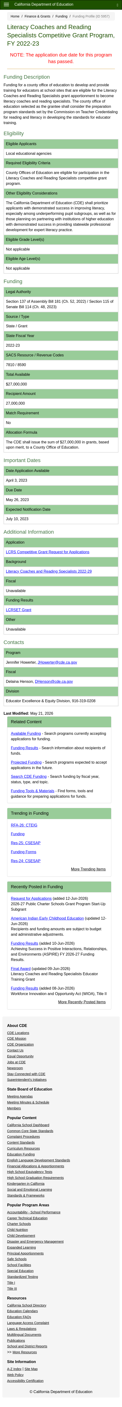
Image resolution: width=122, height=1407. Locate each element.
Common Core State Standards (30, 1131)
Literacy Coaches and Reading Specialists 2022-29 (49, 571)
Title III (12, 1288)
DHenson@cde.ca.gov (54, 682)
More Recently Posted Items (82, 1002)
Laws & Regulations (21, 1329)
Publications (16, 1340)
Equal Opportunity (20, 1056)
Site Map (31, 1369)
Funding (62, 16)
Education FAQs (19, 1317)
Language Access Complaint (28, 1323)
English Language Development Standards (38, 1160)
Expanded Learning (21, 1247)
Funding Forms (23, 852)
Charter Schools (19, 1224)
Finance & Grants (37, 16)
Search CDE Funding (29, 777)
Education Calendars (22, 1311)
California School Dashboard (28, 1125)
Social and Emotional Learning (29, 1189)
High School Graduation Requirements (35, 1178)
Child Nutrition (17, 1230)
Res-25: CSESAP (25, 843)
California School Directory (26, 1305)
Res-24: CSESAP (25, 861)
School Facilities (19, 1265)
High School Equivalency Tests (29, 1172)
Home (15, 16)
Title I (11, 1283)
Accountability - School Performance (34, 1212)
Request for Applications (31, 898)
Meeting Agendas (20, 1096)
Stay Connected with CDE (26, 1074)
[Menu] (6, 4)
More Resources (25, 1352)
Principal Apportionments (25, 1253)
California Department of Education (43, 4)
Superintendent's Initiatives (27, 1080)
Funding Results (24, 748)
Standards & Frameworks (25, 1195)
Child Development (21, 1236)
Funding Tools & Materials (32, 791)
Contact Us (15, 1050)
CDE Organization (20, 1044)
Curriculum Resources (23, 1148)
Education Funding (21, 1154)
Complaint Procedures (23, 1137)
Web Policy (15, 1375)
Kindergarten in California (25, 1184)
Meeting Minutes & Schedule (28, 1102)
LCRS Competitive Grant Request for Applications (47, 552)
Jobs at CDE (16, 1062)
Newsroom (15, 1068)
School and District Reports (27, 1346)
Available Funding (26, 734)
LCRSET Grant (18, 610)
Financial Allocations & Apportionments (35, 1166)
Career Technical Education (27, 1218)
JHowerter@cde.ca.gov (57, 662)
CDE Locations (18, 1033)
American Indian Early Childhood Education (47, 918)
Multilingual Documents (24, 1335)
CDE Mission (16, 1038)
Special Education (20, 1271)
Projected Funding (26, 762)
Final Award (20, 969)
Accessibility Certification (25, 1381)
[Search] (117, 5)
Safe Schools (17, 1259)
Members (14, 1108)
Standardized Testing (22, 1277)
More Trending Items (88, 869)
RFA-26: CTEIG (24, 825)
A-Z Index (14, 1369)
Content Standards (21, 1142)
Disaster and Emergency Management (35, 1241)
